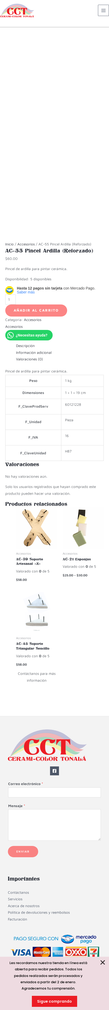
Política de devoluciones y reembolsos (39, 912)
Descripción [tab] (25, 346)
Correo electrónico (25, 784)
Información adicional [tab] (34, 352)
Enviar (23, 851)
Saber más (26, 292)
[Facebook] (54, 770)
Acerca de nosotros (23, 906)
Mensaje (16, 806)
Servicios (15, 899)
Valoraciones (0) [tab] (29, 359)
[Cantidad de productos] (10, 299)
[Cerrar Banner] (103, 962)
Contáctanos (18, 892)
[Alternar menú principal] (103, 10)
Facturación (17, 919)
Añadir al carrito (36, 310)
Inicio (9, 244)
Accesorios (26, 244)
